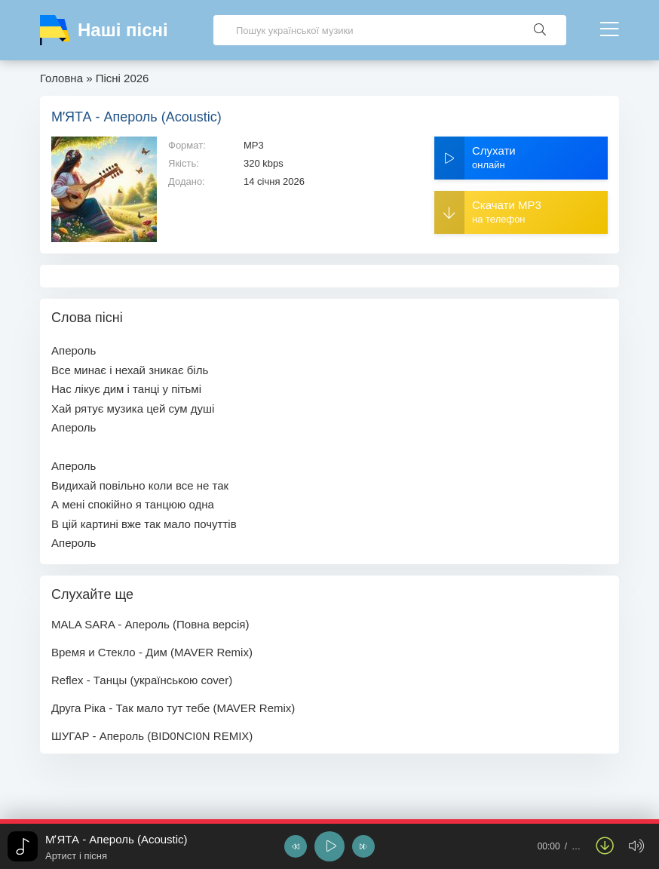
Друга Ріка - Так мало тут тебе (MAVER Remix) (173, 708)
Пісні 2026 (122, 78)
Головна (61, 78)
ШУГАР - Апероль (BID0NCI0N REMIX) (152, 735)
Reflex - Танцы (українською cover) (141, 680)
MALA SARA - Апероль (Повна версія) (150, 624)
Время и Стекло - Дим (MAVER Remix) (152, 652)
